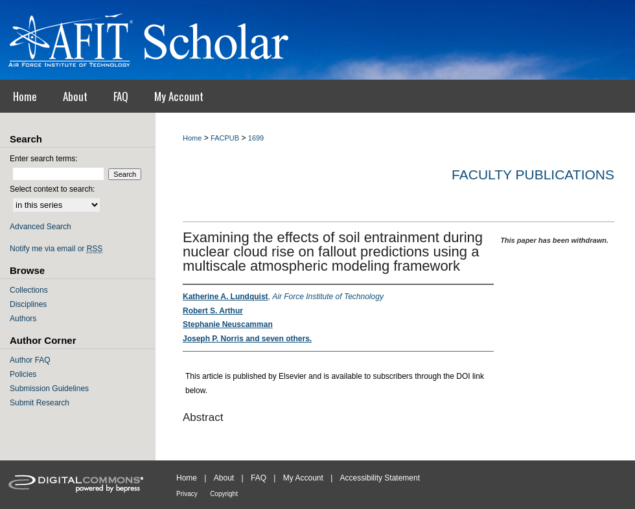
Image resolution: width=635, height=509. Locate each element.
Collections (29, 290)
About (224, 477)
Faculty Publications (533, 174)
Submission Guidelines (49, 388)
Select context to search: (52, 189)
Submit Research (39, 402)
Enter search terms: (44, 158)
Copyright (224, 493)
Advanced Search (40, 226)
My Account (303, 477)
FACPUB (225, 138)
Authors (23, 318)
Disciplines (28, 304)
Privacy (187, 493)
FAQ (258, 477)
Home (192, 138)
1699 (256, 138)
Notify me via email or (56, 248)
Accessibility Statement (380, 477)
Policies (23, 374)
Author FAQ (30, 360)
